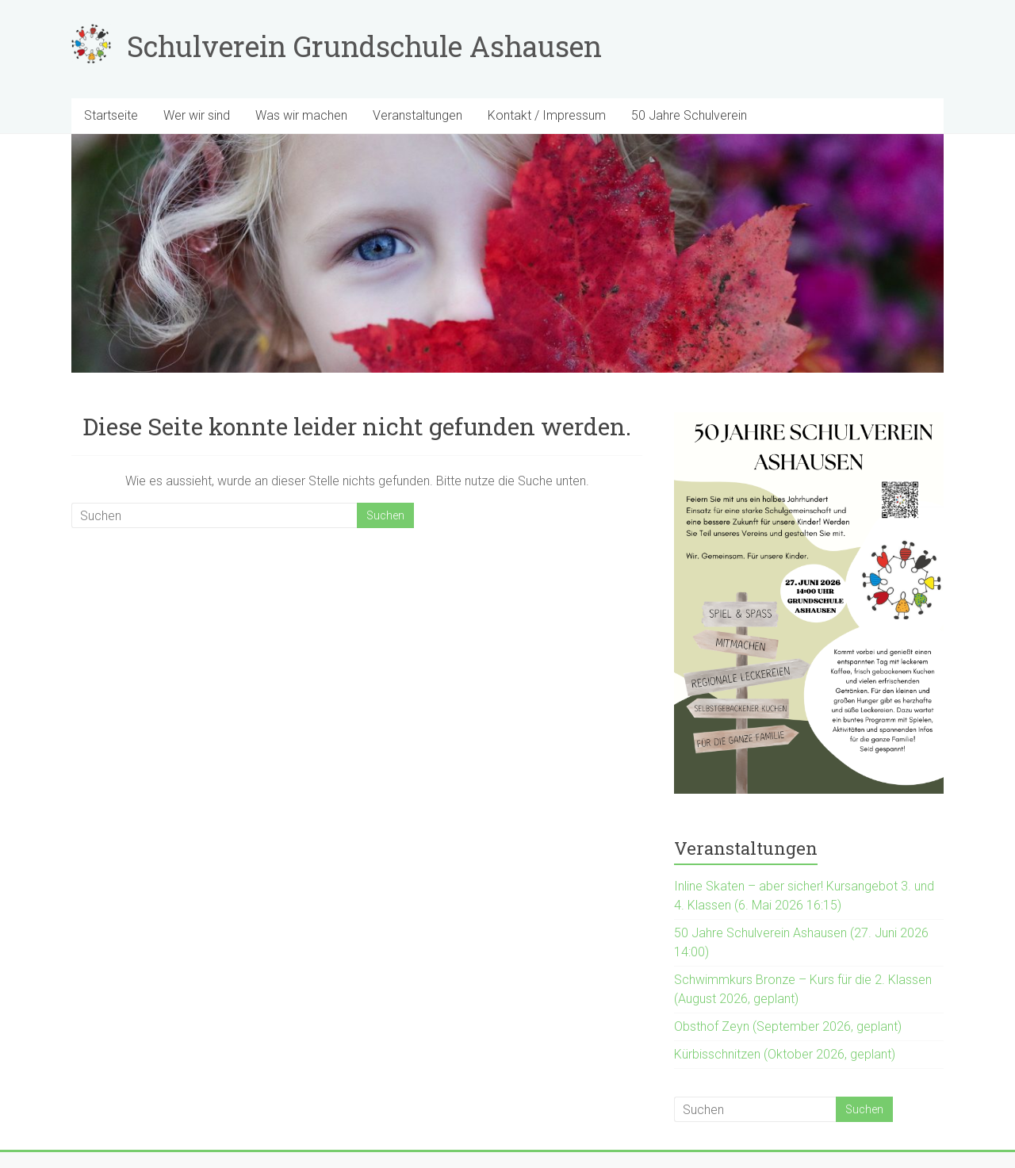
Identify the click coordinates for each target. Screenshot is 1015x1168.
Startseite (111, 115)
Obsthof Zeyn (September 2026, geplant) (788, 1026)
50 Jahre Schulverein (689, 115)
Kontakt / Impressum (547, 115)
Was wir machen (301, 115)
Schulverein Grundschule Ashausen (364, 46)
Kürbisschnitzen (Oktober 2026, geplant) (784, 1054)
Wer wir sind (196, 115)
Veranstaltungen (417, 115)
